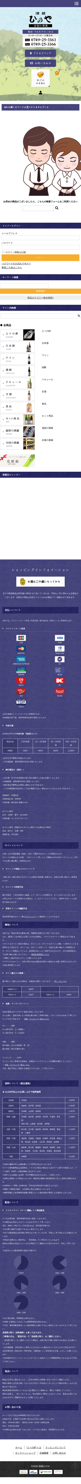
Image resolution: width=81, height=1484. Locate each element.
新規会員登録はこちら (40, 954)
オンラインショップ (25, 1453)
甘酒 (17, 395)
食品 (17, 407)
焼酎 (17, 371)
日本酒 (17, 347)
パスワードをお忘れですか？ (16, 263)
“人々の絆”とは (33, 1447)
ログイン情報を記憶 (14, 252)
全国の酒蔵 (17, 444)
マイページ (29, 917)
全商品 (7, 325)
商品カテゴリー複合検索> (40, 297)
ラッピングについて (55, 1447)
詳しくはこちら (60, 981)
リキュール (17, 383)
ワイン (17, 359)
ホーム (18, 1447)
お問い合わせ (59, 1453)
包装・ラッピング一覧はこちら (36, 1019)
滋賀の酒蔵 (17, 431)
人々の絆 (17, 334)
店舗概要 (44, 1453)
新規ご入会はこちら (12, 267)
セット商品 (17, 419)
